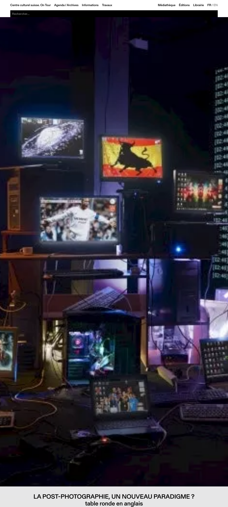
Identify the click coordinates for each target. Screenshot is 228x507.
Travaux (107, 5)
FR (209, 5)
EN (216, 5)
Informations (90, 5)
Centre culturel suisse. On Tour (30, 5)
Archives (72, 5)
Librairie (198, 5)
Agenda (59, 5)
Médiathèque (166, 5)
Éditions (184, 5)
